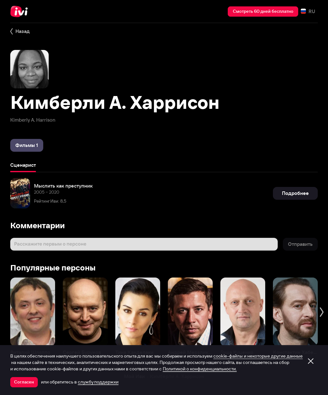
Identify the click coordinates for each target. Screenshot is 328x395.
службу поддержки (98, 381)
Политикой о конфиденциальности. (200, 368)
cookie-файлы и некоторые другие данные (258, 356)
